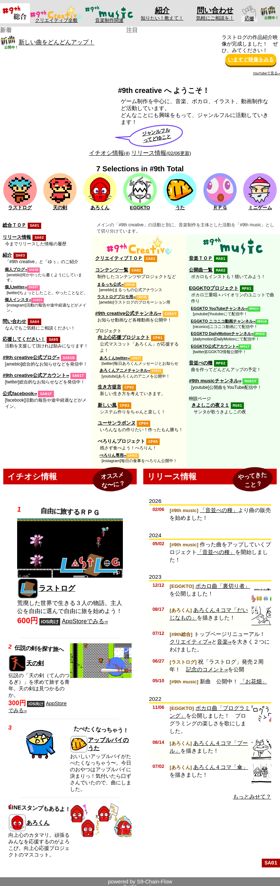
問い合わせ (14, 319)
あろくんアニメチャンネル (124, 368)
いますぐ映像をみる (251, 59)
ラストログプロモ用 (115, 295)
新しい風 (107, 402)
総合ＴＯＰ (14, 225)
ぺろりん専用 (112, 451)
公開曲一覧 (201, 269)
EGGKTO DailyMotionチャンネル (221, 331)
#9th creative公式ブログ (29, 354)
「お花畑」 (253, 677)
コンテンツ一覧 (111, 269)
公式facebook (18, 390)
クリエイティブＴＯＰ (119, 258)
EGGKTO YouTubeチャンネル (218, 307)
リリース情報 (161, 152)
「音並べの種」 (219, 505)
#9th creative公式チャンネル (126, 312)
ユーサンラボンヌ (117, 419)
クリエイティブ (189, 637)
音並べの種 (201, 360)
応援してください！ (24, 336)
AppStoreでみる (83, 616)
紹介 (7, 254)
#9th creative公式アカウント (34, 372)
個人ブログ (15, 268)
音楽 (222, 637)
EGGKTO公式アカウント (213, 344)
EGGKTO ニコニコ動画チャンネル (222, 319)
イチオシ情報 (109, 152)
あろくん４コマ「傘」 (220, 762)
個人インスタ (17, 298)
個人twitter (14, 285)
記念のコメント (205, 664)
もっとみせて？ (252, 792)
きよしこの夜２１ (210, 402)
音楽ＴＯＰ (201, 258)
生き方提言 (109, 384)
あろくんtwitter (113, 356)
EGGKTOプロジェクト (213, 287)
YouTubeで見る (265, 73)
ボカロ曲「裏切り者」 (222, 581)
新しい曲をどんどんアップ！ (56, 42)
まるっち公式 (109, 283)
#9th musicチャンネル (213, 377)
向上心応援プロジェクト (124, 335)
